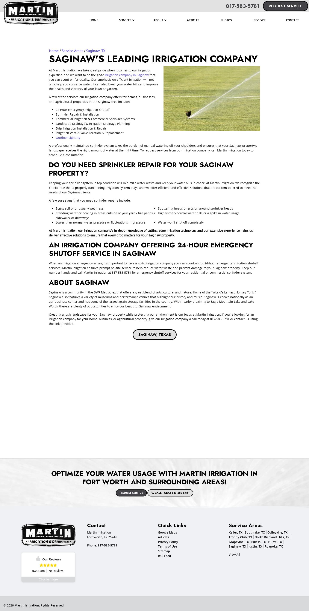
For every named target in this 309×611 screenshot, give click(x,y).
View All (234, 554)
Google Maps (167, 532)
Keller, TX (235, 532)
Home (54, 50)
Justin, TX (255, 546)
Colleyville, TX (277, 532)
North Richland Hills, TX (271, 537)
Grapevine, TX (239, 542)
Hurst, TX (275, 542)
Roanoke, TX (274, 546)
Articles (163, 537)
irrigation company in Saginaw (127, 75)
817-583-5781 (242, 6)
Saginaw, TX (95, 50)
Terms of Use (167, 546)
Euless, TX (258, 542)
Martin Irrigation (27, 605)
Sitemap (164, 551)
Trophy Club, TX (240, 537)
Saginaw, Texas (154, 334)
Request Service (285, 6)
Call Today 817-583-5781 (159, 493)
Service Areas (72, 50)
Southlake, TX (255, 532)
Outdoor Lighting (68, 138)
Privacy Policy (168, 542)
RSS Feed (164, 556)
